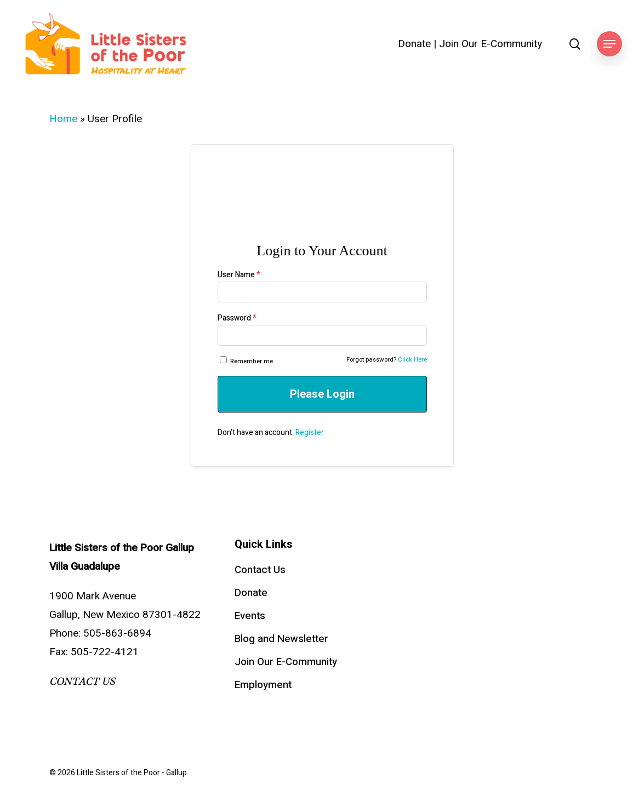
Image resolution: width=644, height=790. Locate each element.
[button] (609, 44)
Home (63, 119)
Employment (263, 684)
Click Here (412, 359)
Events (250, 615)
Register (309, 432)
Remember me (247, 361)
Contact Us (260, 569)
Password (237, 318)
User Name (239, 274)
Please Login (322, 393)
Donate (414, 44)
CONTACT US (82, 681)
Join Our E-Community (490, 44)
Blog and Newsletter (281, 638)
